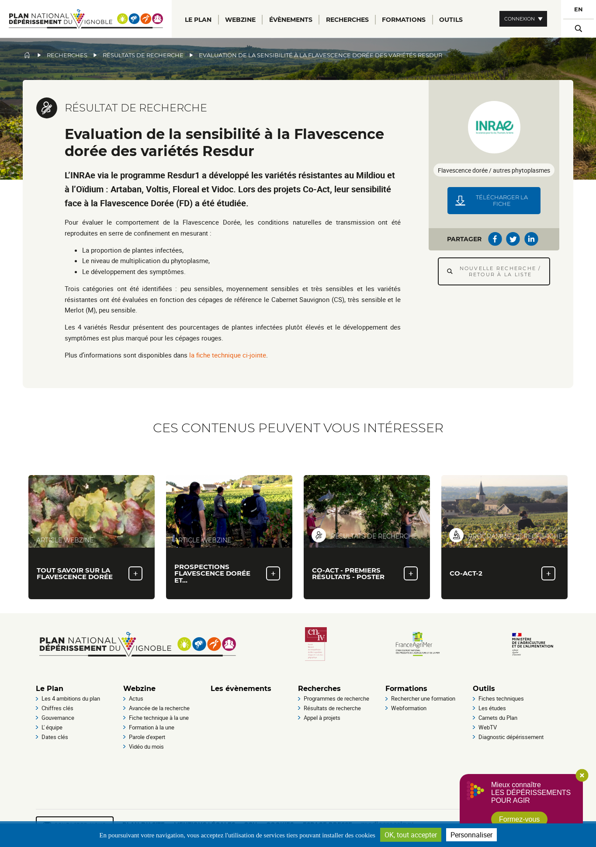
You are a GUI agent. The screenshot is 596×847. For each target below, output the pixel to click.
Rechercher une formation (423, 698)
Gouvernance (58, 718)
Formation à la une (151, 727)
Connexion (519, 19)
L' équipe (52, 727)
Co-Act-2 (466, 573)
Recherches (67, 55)
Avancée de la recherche (159, 708)
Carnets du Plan (497, 718)
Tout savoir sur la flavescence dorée (75, 573)
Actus (136, 698)
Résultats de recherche (143, 55)
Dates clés (55, 737)
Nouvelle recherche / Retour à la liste (500, 271)
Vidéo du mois (146, 746)
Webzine (139, 688)
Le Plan (49, 688)
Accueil (27, 55)
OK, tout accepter (411, 835)
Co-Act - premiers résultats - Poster (348, 573)
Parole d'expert (147, 737)
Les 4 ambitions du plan (71, 698)
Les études (492, 708)
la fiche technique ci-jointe (227, 355)
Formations (406, 688)
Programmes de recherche (336, 698)
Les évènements (241, 688)
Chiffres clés (57, 708)
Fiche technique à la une (159, 718)
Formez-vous (519, 819)
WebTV (487, 727)
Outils (484, 688)
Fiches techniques (501, 698)
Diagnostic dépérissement (511, 737)
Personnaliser (471, 835)
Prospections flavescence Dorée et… (212, 573)
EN (578, 9)
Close (582, 775)
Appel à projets (322, 718)
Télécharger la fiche (502, 200)
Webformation (408, 708)
